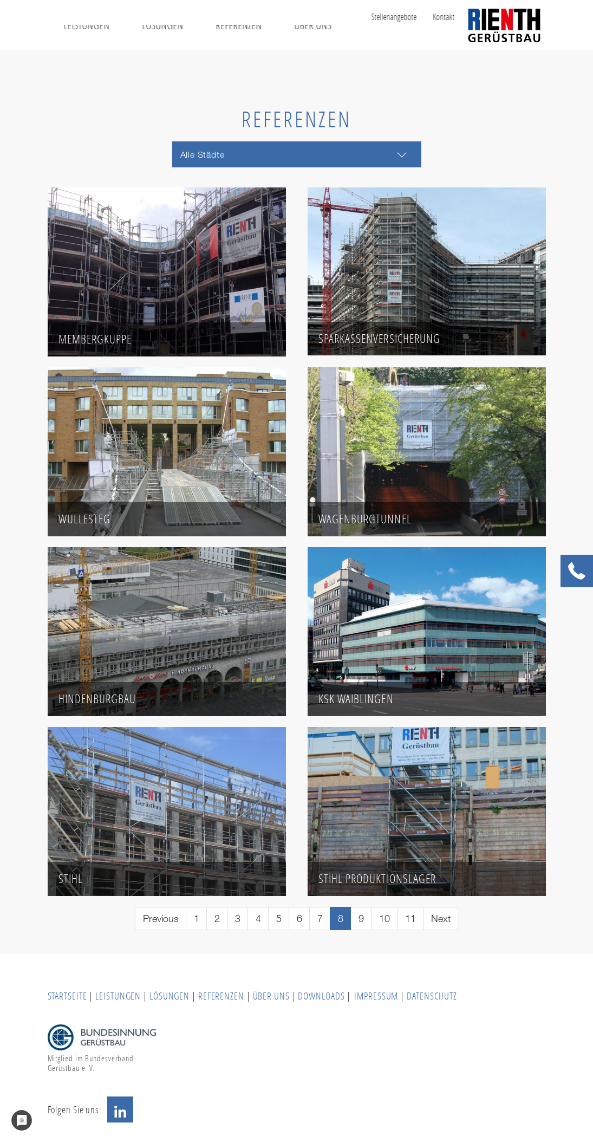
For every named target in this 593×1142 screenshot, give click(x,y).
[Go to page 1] (196, 918)
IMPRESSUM (376, 995)
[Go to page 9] (361, 918)
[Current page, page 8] (340, 918)
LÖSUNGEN (169, 995)
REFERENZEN (221, 995)
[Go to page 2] (216, 918)
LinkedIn (120, 1109)
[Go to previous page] (160, 918)
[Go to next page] (440, 918)
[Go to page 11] (410, 918)
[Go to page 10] (384, 918)
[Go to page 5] (278, 918)
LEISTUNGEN (118, 995)
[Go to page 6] (299, 918)
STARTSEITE (67, 995)
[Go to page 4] (258, 918)
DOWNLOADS (322, 995)
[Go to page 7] (319, 918)
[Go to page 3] (237, 918)
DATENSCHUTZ (432, 995)
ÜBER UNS (271, 995)
